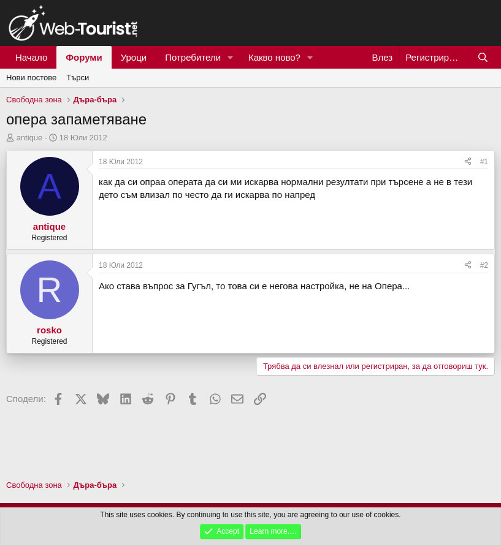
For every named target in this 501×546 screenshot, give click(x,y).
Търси (77, 77)
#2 (484, 265)
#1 (484, 161)
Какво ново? (274, 57)
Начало (31, 57)
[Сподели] (468, 162)
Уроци (134, 57)
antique (30, 137)
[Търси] (483, 57)
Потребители (193, 57)
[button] (230, 57)
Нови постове (31, 77)
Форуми (84, 57)
